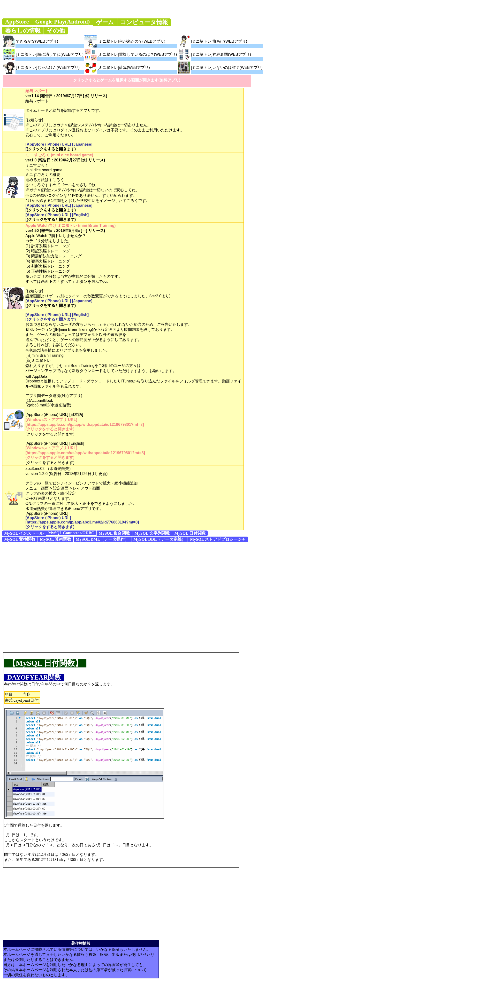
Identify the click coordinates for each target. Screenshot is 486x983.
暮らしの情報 (23, 30)
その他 (56, 30)
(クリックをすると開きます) (51, 149)
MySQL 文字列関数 (152, 533)
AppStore (17, 21)
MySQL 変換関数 (19, 539)
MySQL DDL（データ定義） (159, 539)
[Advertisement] (54, 596)
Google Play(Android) (62, 21)
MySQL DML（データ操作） (102, 539)
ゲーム (105, 22)
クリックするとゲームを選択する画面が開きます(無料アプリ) (126, 80)
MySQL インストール (24, 533)
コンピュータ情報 (144, 22)
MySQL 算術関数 (55, 539)
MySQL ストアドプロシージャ (218, 539)
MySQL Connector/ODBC (71, 533)
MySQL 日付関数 (189, 533)
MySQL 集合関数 (114, 533)
